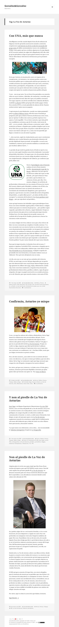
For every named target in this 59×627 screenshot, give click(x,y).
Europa (30, 284)
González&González (15, 5)
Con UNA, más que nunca (26, 35)
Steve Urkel (26, 383)
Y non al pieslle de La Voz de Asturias (28, 398)
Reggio (43, 442)
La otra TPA (44, 406)
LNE (44, 342)
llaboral (25, 608)
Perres (36, 380)
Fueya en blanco (41, 372)
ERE (37, 440)
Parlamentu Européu (31, 286)
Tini (30, 443)
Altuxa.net (32, 620)
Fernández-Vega (27, 382)
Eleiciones (22, 284)
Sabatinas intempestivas (15, 443)
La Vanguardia (36, 430)
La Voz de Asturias (20, 286)
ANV (18, 284)
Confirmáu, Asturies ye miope (29, 301)
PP (33, 265)
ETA (26, 284)
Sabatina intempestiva (18, 430)
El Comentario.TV (31, 440)
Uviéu (31, 383)
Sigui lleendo (14, 598)
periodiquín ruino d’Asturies (41, 165)
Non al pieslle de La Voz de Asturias (27, 458)
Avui (40, 103)
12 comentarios (27, 287)
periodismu (38, 442)
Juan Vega (12, 406)
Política (38, 283)
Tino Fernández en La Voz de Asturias (20, 250)
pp (38, 286)
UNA (11, 50)
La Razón (18, 103)
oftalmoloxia (20, 383)
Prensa (42, 283)
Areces (25, 440)
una (40, 286)
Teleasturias (25, 443)
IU (11, 268)
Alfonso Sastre (12, 284)
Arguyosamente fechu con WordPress (19, 624)
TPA (32, 443)
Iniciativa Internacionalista (41, 284)
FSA (29, 265)
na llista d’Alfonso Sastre (20, 113)
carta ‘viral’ (29, 466)
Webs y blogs (17, 382)
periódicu (32, 442)
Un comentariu (39, 383)
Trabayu (11, 382)
